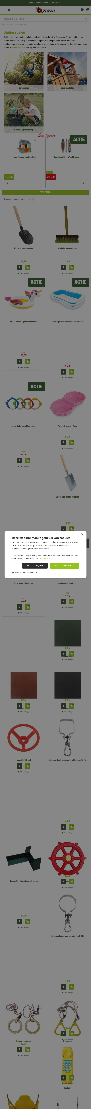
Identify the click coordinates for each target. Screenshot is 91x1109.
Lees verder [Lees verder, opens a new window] (44, 558)
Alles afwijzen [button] (35, 565)
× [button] (82, 534)
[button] (25, 572)
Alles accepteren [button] (64, 565)
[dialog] (45, 554)
